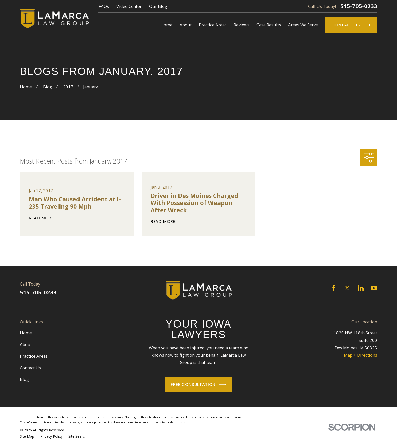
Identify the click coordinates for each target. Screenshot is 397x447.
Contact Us (351, 24)
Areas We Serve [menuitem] (303, 25)
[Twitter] (347, 288)
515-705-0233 (358, 6)
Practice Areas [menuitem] (213, 25)
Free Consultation (198, 384)
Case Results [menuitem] (268, 25)
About (26, 344)
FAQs (103, 6)
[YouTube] (374, 288)
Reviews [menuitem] (241, 25)
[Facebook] (334, 288)
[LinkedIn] (361, 288)
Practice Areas (34, 356)
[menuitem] (27, 436)
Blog (24, 379)
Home (26, 333)
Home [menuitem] (166, 25)
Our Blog (158, 6)
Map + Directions (360, 355)
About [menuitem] (186, 25)
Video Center (129, 6)
